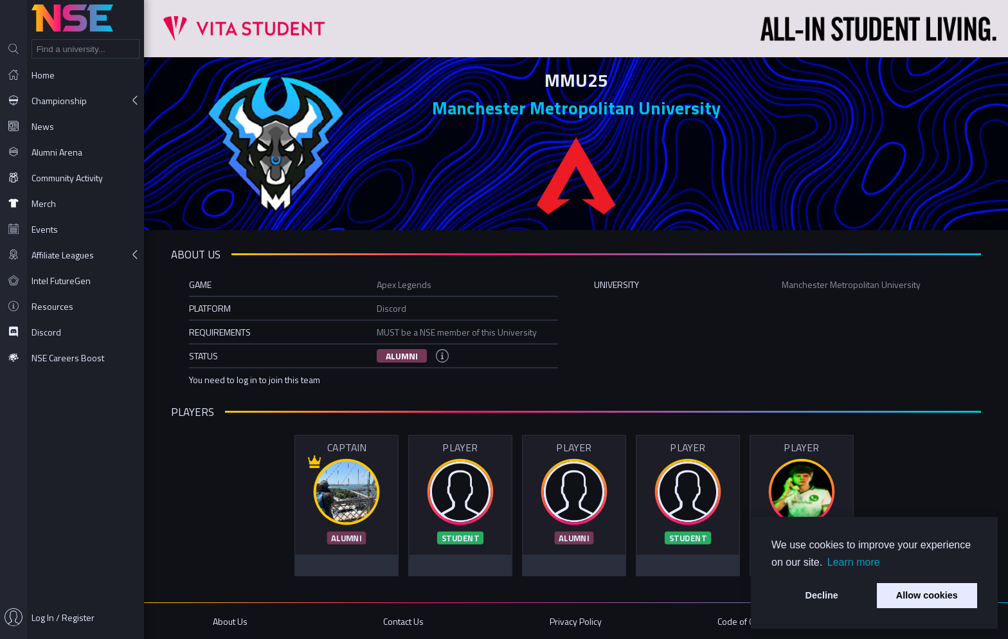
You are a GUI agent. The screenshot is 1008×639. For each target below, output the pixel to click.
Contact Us (403, 621)
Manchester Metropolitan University (576, 108)
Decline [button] (822, 595)
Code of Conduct (748, 621)
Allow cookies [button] (927, 595)
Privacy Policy (576, 621)
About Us (230, 621)
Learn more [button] (853, 562)
